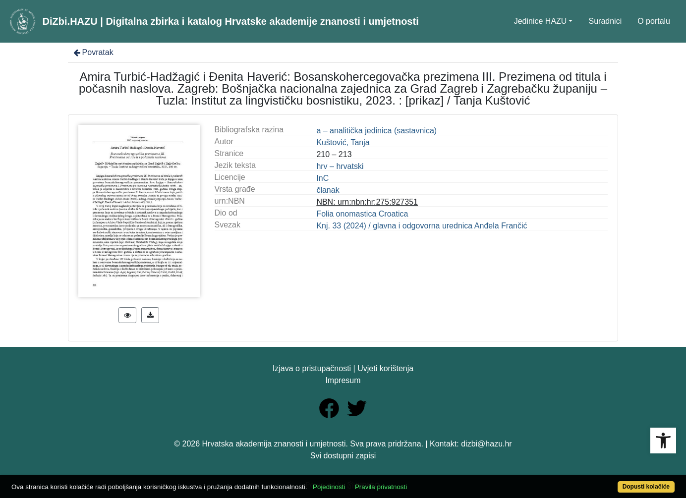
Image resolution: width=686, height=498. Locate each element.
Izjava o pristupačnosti (312, 368)
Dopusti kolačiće (646, 486)
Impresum (342, 380)
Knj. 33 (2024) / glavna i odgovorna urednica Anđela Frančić (421, 225)
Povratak (93, 52)
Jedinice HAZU (540, 21)
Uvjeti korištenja (385, 368)
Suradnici (605, 21)
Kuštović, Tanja (342, 142)
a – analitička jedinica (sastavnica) (376, 130)
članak (327, 190)
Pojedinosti (329, 487)
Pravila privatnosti (381, 487)
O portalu (653, 21)
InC (322, 178)
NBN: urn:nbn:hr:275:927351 (367, 202)
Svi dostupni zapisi (343, 455)
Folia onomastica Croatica (362, 214)
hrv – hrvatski (339, 166)
